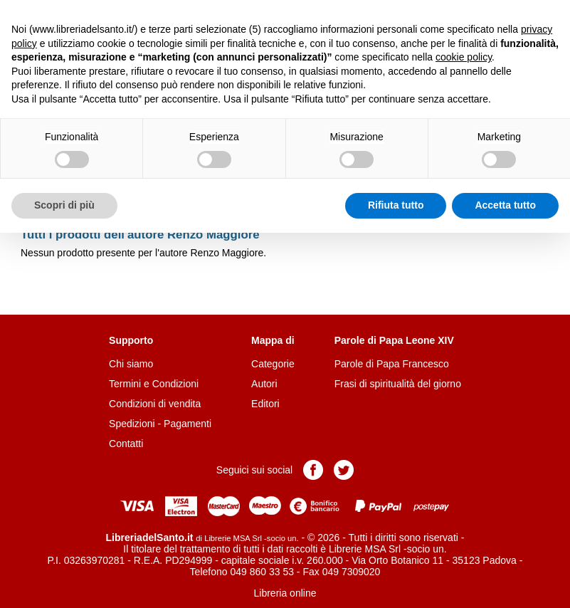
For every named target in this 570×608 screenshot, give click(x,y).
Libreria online (285, 593)
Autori (264, 383)
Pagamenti (187, 423)
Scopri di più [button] (64, 205)
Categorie (273, 363)
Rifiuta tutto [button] (396, 205)
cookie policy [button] (464, 57)
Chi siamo (131, 363)
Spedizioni (132, 423)
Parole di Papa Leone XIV (394, 340)
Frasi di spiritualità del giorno (397, 383)
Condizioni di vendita (155, 403)
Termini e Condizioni (154, 383)
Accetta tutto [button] (505, 205)
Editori (265, 403)
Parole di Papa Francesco (391, 363)
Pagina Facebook (313, 470)
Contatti (126, 443)
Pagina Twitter (344, 470)
